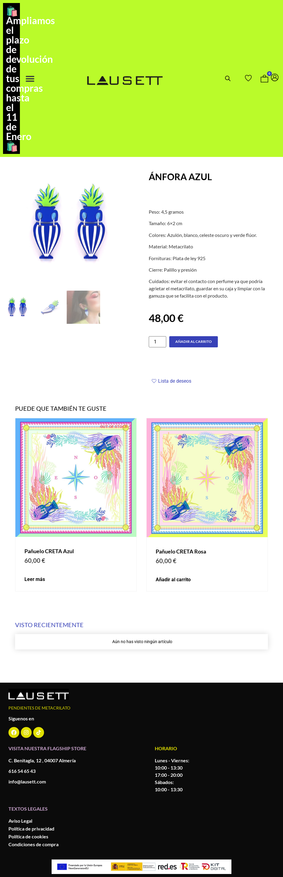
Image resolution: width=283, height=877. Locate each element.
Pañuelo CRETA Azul (49, 551)
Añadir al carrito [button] (173, 579)
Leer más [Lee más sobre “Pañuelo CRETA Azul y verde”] (34, 579)
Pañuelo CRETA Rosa (181, 551)
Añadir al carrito (193, 341)
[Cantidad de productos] (157, 341)
